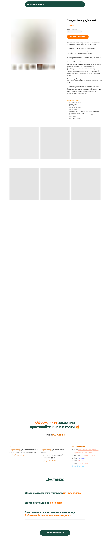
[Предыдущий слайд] (7, 41)
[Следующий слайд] (59, 41)
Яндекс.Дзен (82, 463)
